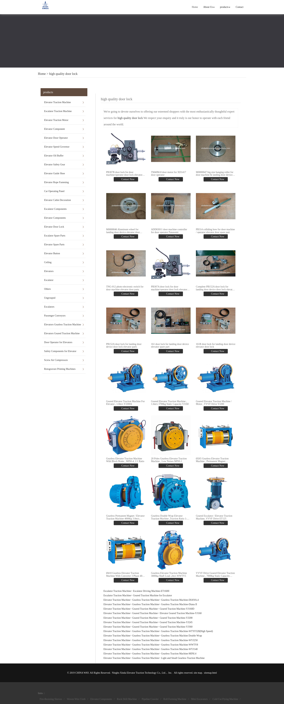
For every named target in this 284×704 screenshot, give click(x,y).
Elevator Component (54, 129)
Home (195, 7)
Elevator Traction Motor (56, 120)
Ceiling (47, 262)
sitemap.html (210, 672)
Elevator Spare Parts (54, 244)
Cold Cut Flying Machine (225, 699)
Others (47, 289)
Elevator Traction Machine (57, 102)
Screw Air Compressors (56, 360)
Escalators (49, 306)
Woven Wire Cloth (76, 699)
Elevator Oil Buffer (54, 155)
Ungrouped (49, 298)
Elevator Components (55, 218)
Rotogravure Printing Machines (60, 369)
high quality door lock (63, 74)
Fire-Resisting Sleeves (51, 699)
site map (198, 672)
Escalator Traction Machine (58, 111)
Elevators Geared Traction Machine (62, 333)
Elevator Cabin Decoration (57, 200)
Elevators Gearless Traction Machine (62, 324)
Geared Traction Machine (145, 608)
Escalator (48, 280)
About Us (209, 7)
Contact (239, 7)
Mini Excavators (199, 699)
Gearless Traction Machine (145, 600)
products (225, 7)
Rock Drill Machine (127, 699)
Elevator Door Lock (54, 226)
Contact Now (128, 179)
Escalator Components (55, 209)
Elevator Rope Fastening (56, 182)
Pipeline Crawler (150, 699)
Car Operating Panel (54, 191)
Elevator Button (52, 253)
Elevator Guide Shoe (54, 173)
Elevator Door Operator (56, 138)
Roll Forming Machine (174, 699)
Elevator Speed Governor (56, 146)
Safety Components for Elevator (60, 351)
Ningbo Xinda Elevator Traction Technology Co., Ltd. (139, 672)
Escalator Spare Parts (54, 235)
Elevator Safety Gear (54, 164)
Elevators (49, 271)
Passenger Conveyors (54, 315)
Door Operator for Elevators (58, 342)
